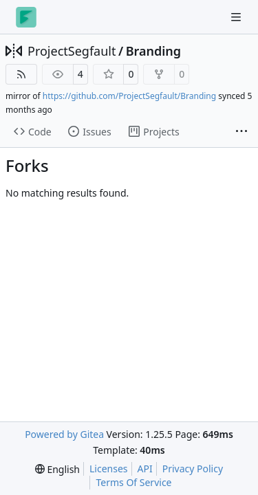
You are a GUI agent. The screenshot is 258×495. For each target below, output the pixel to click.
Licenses (108, 468)
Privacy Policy (192, 468)
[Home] (26, 17)
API (145, 468)
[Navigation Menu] (237, 17)
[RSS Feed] (21, 74)
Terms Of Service (133, 482)
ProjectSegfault (72, 51)
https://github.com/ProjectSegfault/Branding (129, 96)
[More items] (241, 132)
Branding (153, 51)
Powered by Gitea (64, 434)
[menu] (57, 469)
